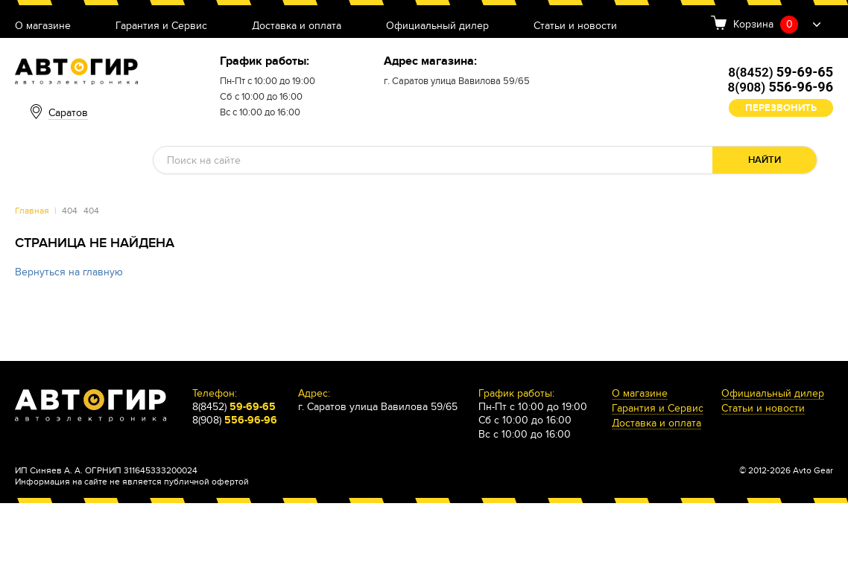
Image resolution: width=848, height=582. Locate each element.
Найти (764, 160)
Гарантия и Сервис (161, 26)
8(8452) (780, 72)
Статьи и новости (575, 26)
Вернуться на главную (69, 272)
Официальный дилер (437, 26)
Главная (32, 210)
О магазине (43, 26)
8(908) (780, 87)
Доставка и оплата (296, 26)
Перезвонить (781, 108)
